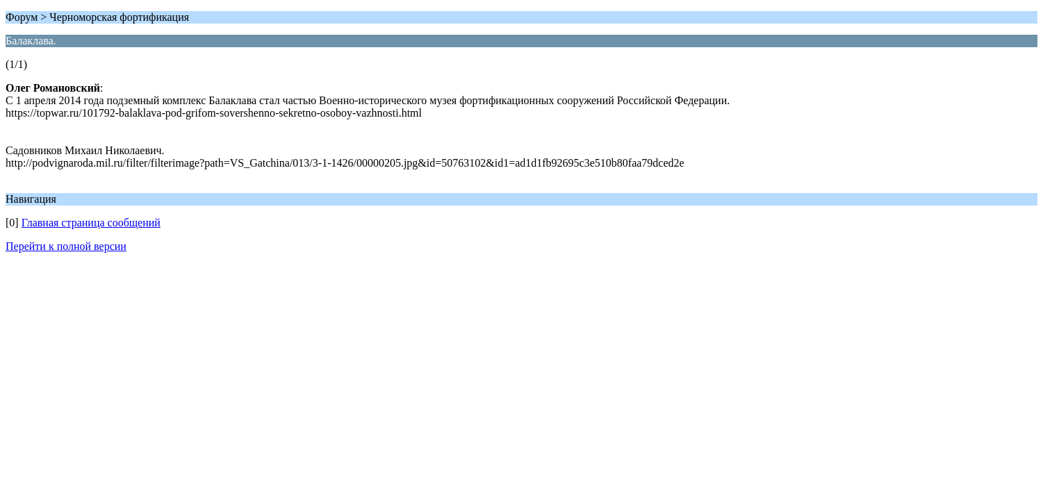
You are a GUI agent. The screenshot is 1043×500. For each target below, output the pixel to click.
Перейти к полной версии (66, 246)
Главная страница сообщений (91, 222)
